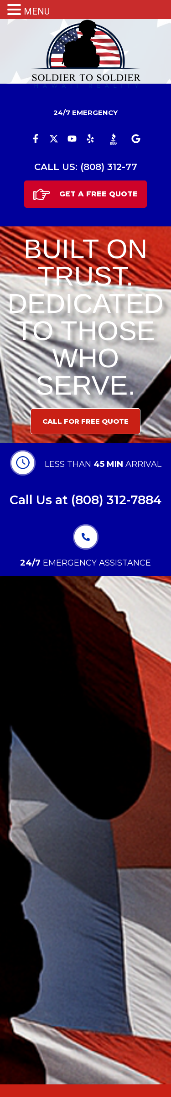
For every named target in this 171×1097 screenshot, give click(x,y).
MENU (37, 11)
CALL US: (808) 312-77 (85, 166)
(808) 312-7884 (116, 499)
